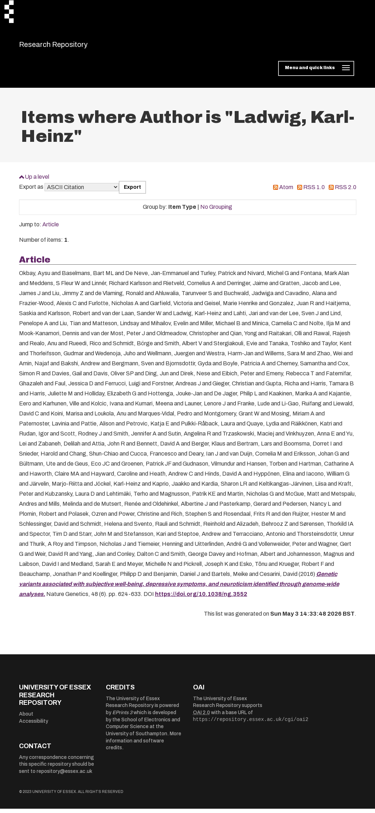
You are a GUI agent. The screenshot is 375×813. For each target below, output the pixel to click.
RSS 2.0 (345, 192)
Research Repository (69, 46)
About (26, 718)
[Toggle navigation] (316, 73)
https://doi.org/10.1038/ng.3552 (201, 599)
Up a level (37, 181)
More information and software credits (143, 745)
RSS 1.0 (314, 192)
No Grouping (216, 211)
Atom (286, 192)
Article (50, 229)
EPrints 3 (122, 717)
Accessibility (33, 725)
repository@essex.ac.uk (64, 775)
